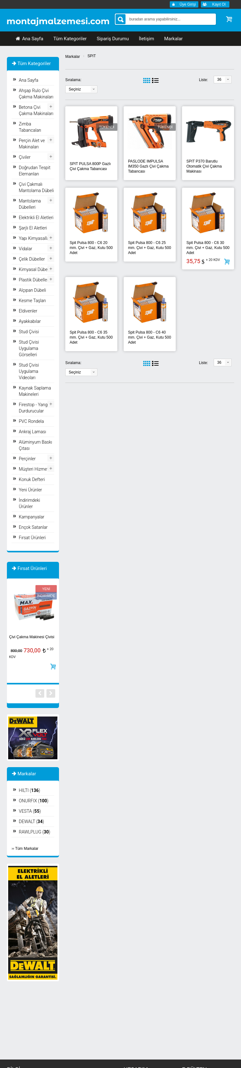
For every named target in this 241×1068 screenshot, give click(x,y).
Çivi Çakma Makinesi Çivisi (31, 637)
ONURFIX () (33, 800)
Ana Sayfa (29, 39)
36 (219, 79)
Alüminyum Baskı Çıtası (35, 445)
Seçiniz (75, 89)
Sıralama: (73, 80)
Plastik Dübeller (33, 279)
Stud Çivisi (29, 331)
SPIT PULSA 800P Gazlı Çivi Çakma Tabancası (90, 166)
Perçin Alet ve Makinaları (32, 143)
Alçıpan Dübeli (32, 290)
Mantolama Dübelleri (30, 204)
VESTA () (30, 811)
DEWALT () (31, 821)
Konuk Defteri (32, 479)
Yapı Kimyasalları (35, 238)
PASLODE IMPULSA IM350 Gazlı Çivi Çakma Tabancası (148, 166)
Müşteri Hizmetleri (36, 469)
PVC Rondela (31, 421)
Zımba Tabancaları (30, 127)
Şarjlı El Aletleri (33, 227)
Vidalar (25, 248)
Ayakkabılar (30, 321)
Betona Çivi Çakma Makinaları (36, 110)
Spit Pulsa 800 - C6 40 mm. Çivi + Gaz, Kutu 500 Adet (149, 337)
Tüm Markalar (26, 848)
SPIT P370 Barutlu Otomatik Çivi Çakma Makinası (204, 166)
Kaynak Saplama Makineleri (35, 391)
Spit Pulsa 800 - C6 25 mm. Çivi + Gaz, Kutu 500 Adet (149, 248)
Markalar (72, 56)
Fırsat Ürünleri (32, 537)
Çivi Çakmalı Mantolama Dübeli (36, 187)
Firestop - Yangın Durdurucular (35, 407)
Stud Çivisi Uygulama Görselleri (29, 348)
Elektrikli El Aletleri (36, 217)
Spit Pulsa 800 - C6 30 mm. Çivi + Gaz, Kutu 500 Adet (207, 248)
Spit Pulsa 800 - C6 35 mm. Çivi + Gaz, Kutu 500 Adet (91, 337)
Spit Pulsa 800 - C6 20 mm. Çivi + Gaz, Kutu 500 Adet (91, 248)
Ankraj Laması (32, 431)
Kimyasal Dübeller (36, 269)
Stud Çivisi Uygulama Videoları (29, 371)
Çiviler (24, 157)
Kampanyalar (31, 516)
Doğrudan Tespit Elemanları (35, 170)
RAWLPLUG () (34, 831)
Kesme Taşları (32, 300)
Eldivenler (28, 310)
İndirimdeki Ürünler (29, 503)
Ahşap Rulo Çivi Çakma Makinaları (36, 93)
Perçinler (27, 458)
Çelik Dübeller (32, 259)
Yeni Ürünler (30, 489)
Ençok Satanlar (33, 527)
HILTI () (29, 790)
